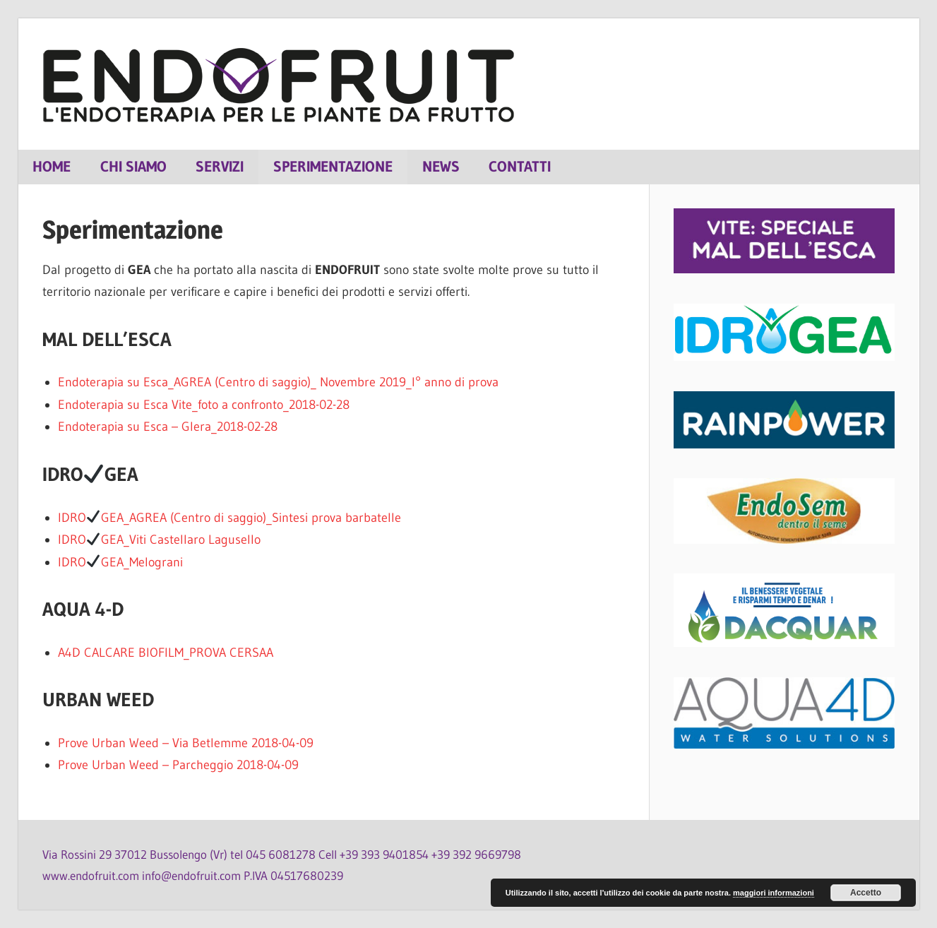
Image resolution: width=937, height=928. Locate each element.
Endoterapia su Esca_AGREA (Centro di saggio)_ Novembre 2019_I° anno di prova (278, 382)
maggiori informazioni (773, 892)
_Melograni (153, 562)
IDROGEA (91, 517)
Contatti (520, 166)
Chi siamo (133, 166)
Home (51, 166)
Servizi (220, 166)
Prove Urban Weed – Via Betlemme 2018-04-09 (186, 743)
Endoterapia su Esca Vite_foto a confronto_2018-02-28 (204, 404)
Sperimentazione (333, 166)
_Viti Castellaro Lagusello (192, 539)
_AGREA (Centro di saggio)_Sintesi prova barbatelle (262, 517)
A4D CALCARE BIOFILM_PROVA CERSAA (165, 652)
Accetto (865, 893)
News (441, 166)
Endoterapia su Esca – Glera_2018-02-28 (167, 426)
